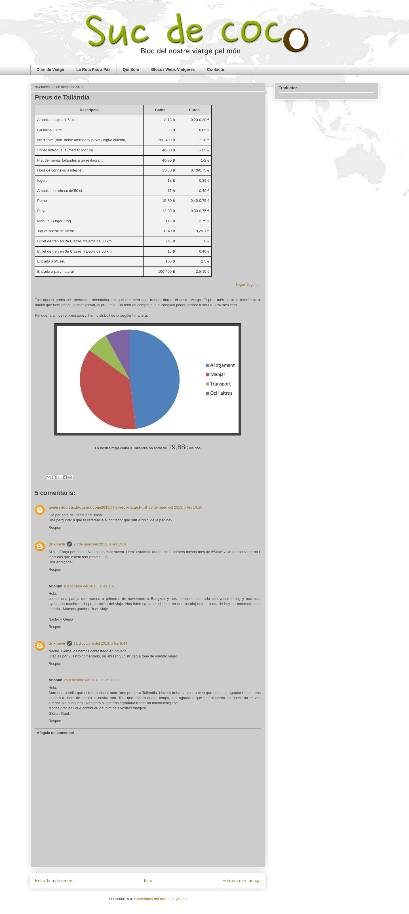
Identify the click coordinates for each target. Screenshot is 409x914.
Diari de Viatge (50, 69)
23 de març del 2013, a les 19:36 (100, 544)
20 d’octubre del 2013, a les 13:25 (91, 680)
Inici (148, 880)
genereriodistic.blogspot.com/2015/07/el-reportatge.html (98, 507)
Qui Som (131, 69)
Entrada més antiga (241, 880)
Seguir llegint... (248, 284)
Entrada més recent (54, 880)
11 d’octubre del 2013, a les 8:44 (100, 643)
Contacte (215, 69)
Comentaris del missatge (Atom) (160, 899)
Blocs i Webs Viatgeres (173, 69)
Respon (55, 527)
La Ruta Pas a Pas (93, 69)
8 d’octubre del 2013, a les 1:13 (89, 586)
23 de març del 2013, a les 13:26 (175, 507)
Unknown (57, 544)
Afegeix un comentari (55, 733)
